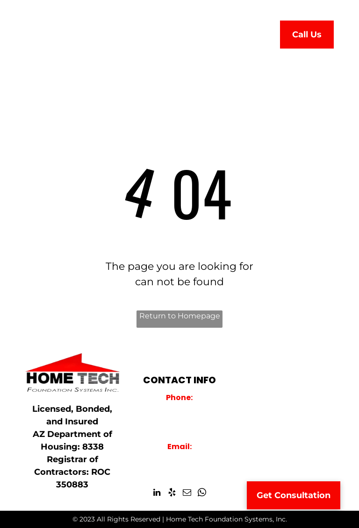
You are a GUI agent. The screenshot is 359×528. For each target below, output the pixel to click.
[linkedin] (157, 493)
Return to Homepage (179, 315)
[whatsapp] (201, 493)
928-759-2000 (179, 409)
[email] (186, 493)
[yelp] (171, 493)
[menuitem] (131, 32)
